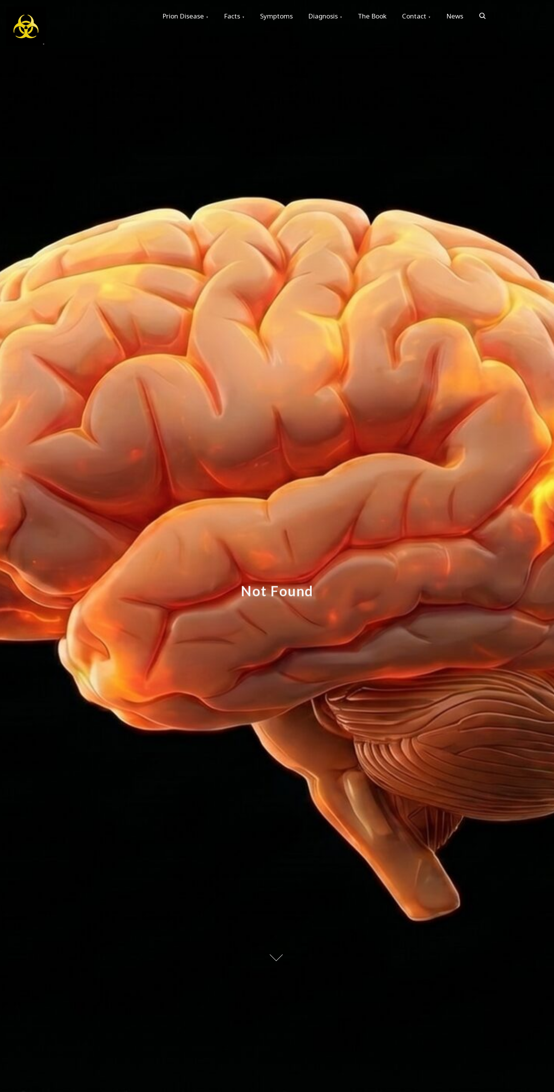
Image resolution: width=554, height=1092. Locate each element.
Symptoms (276, 16)
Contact (414, 16)
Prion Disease (183, 16)
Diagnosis (323, 16)
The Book (372, 16)
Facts (232, 16)
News (454, 16)
